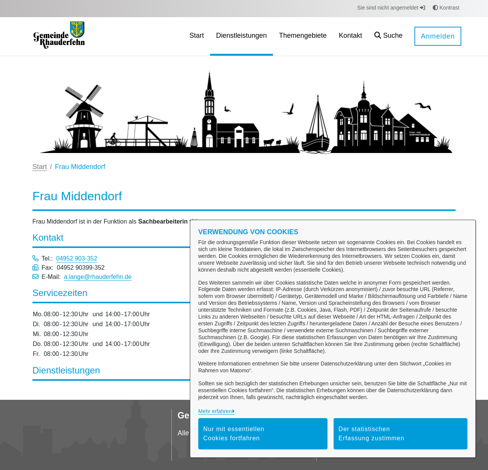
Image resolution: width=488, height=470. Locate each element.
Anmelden (438, 36)
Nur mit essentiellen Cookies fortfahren (234, 433)
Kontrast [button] (446, 8)
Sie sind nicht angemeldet (391, 8)
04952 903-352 (76, 258)
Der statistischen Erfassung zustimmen (372, 433)
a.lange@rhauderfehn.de (98, 277)
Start (39, 167)
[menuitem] (196, 36)
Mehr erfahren (215, 411)
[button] (388, 36)
